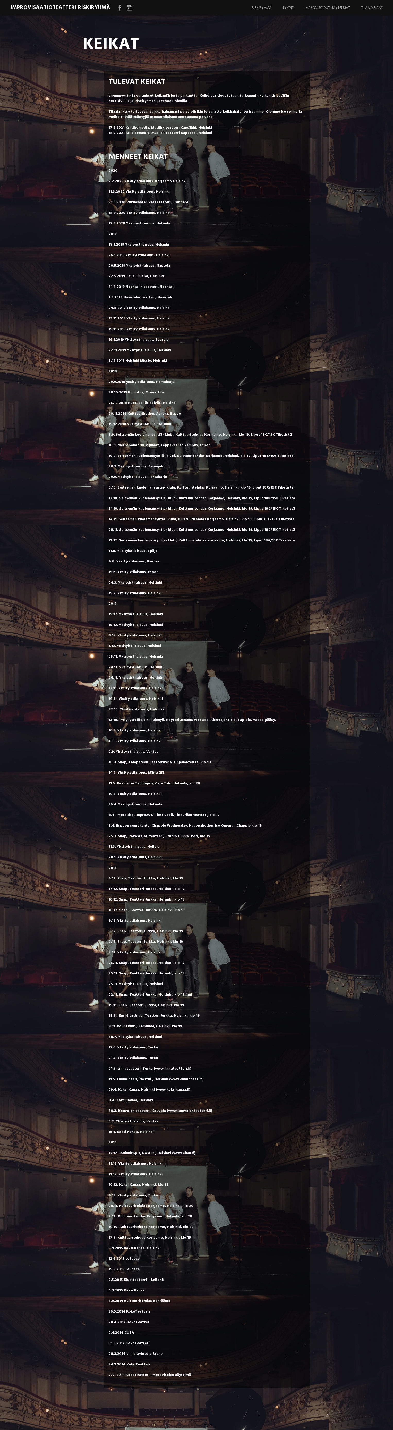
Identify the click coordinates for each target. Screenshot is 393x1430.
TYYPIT (288, 8)
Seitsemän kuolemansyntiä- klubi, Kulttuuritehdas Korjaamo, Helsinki (176, 435)
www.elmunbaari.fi (186, 1079)
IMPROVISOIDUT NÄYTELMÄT (327, 8)
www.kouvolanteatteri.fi (189, 1111)
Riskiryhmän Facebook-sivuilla (161, 101)
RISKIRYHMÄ (261, 8)
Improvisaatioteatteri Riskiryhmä (60, 7)
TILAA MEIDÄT (372, 8)
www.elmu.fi (183, 1153)
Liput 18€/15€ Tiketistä (271, 435)
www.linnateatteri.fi (172, 1069)
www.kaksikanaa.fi (173, 1090)
